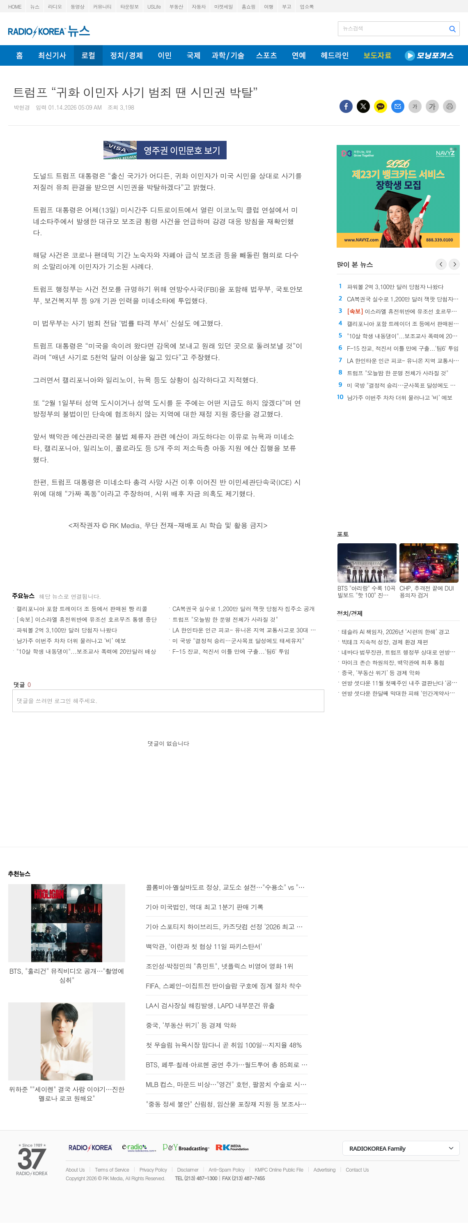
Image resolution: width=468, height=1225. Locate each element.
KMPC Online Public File (279, 1169)
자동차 (199, 6)
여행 (268, 6)
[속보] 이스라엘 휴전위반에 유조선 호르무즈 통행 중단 (86, 619)
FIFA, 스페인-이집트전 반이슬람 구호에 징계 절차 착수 (223, 986)
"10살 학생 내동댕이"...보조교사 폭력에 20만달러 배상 (86, 651)
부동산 (176, 6)
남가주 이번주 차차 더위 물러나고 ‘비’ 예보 (71, 641)
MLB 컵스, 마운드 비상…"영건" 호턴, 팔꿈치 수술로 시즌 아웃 (227, 1084)
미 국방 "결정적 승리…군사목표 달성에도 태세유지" (238, 641)
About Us (75, 1169)
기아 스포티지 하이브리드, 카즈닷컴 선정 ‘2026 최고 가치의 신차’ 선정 (227, 926)
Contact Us (357, 1169)
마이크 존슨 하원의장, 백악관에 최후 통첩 (393, 662)
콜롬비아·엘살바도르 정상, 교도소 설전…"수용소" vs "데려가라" (227, 887)
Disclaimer (187, 1169)
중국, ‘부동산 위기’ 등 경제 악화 (381, 673)
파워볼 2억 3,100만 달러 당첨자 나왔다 (66, 630)
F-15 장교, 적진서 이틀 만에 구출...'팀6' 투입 (231, 651)
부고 (286, 6)
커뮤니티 (102, 6)
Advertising (324, 1169)
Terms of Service (112, 1169)
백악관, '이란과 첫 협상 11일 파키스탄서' (204, 946)
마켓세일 (223, 6)
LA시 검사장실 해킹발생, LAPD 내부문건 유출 (210, 1005)
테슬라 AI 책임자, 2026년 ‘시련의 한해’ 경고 (396, 631)
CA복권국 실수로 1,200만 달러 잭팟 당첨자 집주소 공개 (243, 608)
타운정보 (129, 6)
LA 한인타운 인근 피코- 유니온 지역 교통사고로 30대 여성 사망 (253, 630)
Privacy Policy (153, 1169)
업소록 (307, 6)
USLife (154, 6)
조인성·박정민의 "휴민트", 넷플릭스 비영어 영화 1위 (220, 966)
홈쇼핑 (248, 6)
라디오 (55, 6)
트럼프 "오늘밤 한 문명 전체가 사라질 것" (225, 619)
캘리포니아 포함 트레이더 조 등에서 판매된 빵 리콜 (81, 608)
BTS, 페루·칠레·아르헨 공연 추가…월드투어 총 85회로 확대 (227, 1064)
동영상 (78, 6)
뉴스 (34, 6)
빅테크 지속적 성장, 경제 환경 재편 (385, 642)
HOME (14, 6)
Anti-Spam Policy (226, 1169)
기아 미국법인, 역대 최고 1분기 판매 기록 (205, 907)
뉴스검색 (353, 28)
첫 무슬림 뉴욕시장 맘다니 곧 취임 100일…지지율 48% (224, 1045)
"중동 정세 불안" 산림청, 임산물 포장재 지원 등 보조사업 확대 (227, 1104)
